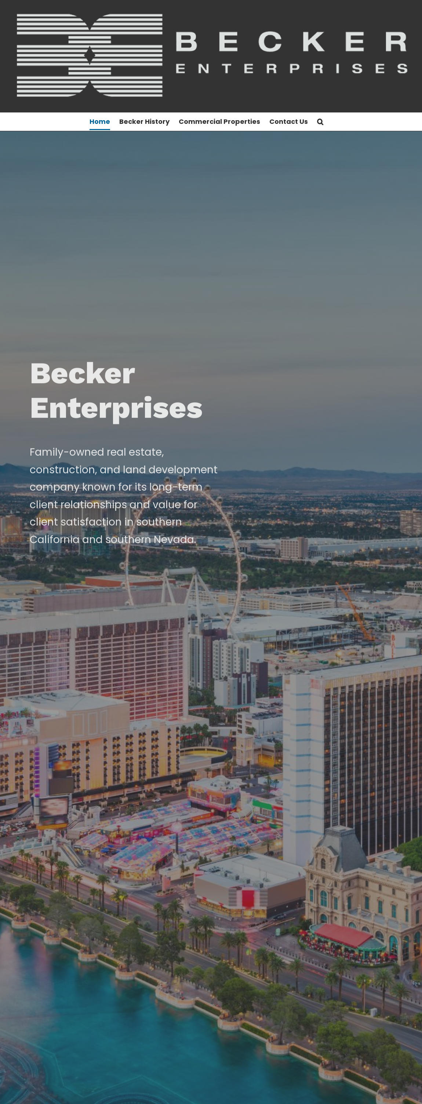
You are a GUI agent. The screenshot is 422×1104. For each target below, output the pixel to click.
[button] (320, 121)
